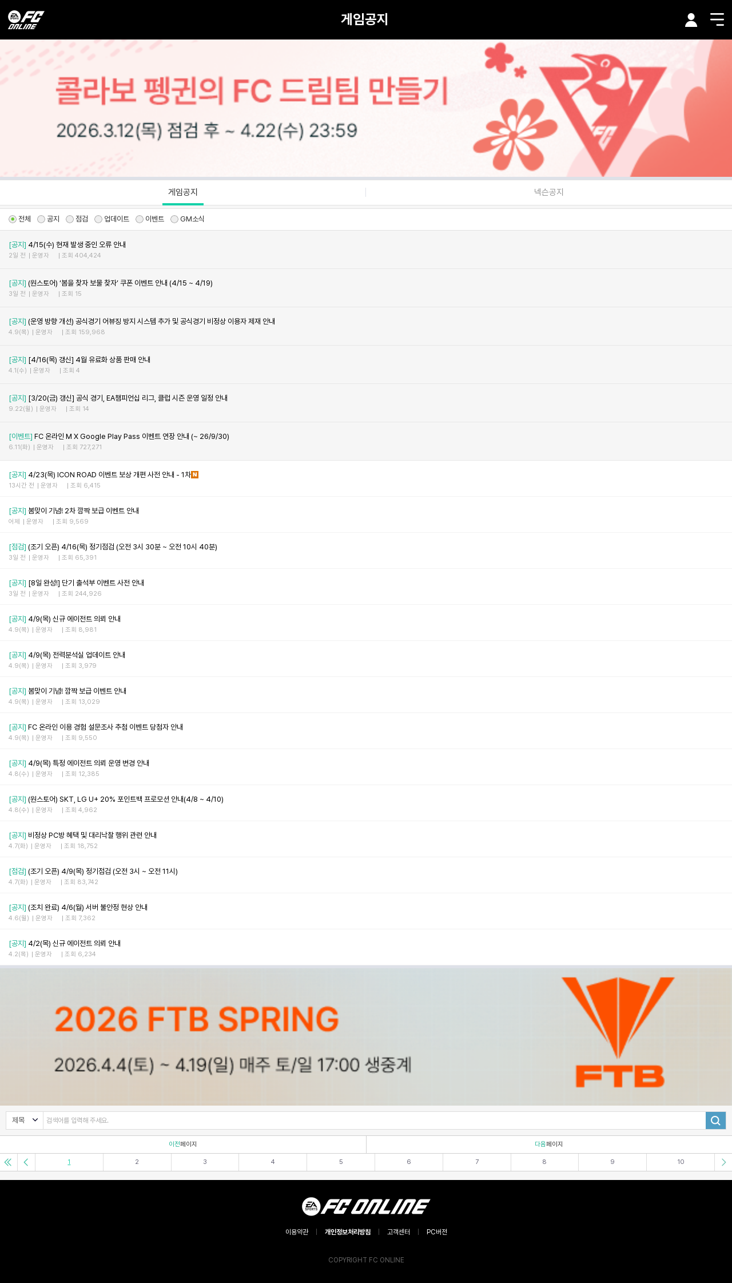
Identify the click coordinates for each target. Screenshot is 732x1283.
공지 (48, 219)
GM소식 (187, 219)
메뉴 (717, 19)
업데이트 (111, 219)
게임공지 (365, 19)
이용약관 (296, 1232)
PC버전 (437, 1232)
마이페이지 (691, 20)
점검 (77, 219)
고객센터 (398, 1232)
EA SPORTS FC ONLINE (26, 19)
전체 (20, 219)
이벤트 (150, 219)
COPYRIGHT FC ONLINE (366, 1260)
